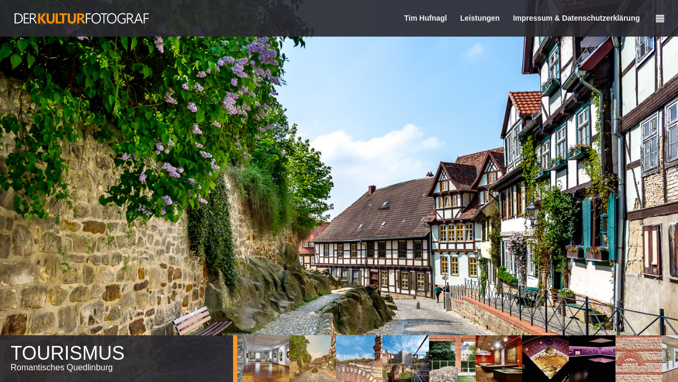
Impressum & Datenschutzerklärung (576, 18)
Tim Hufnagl (425, 18)
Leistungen (480, 18)
